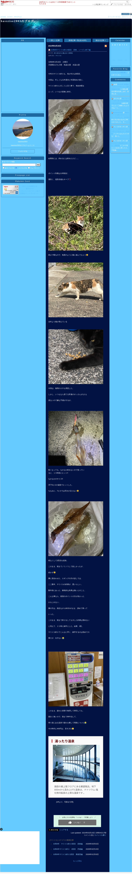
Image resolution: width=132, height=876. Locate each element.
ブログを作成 (118, 4)
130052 (125, 14)
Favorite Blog (120, 69)
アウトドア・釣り (10, 4)
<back (114, 60)
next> (126, 60)
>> (100, 4)
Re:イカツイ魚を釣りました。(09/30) (120, 143)
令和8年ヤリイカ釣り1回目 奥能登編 (68, 854)
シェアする (64, 830)
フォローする (22, 151)
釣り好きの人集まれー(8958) (63, 53)
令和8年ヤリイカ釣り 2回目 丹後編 (68, 849)
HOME (3, 17)
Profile (22, 115)
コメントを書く (100, 835)
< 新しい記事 (55, 40)
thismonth (120, 60)
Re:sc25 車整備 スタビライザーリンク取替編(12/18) (120, 86)
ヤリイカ (58, 55)
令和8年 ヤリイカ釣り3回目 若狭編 (68, 844)
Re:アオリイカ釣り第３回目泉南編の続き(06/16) (120, 101)
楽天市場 (128, 4)
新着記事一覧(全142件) (77, 40)
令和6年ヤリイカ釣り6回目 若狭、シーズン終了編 (71, 50)
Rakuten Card (22, 181)
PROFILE (18, 17)
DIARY (10, 17)
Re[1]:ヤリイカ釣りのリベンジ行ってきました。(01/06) (120, 115)
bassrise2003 (118, 112)
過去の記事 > (101, 40)
